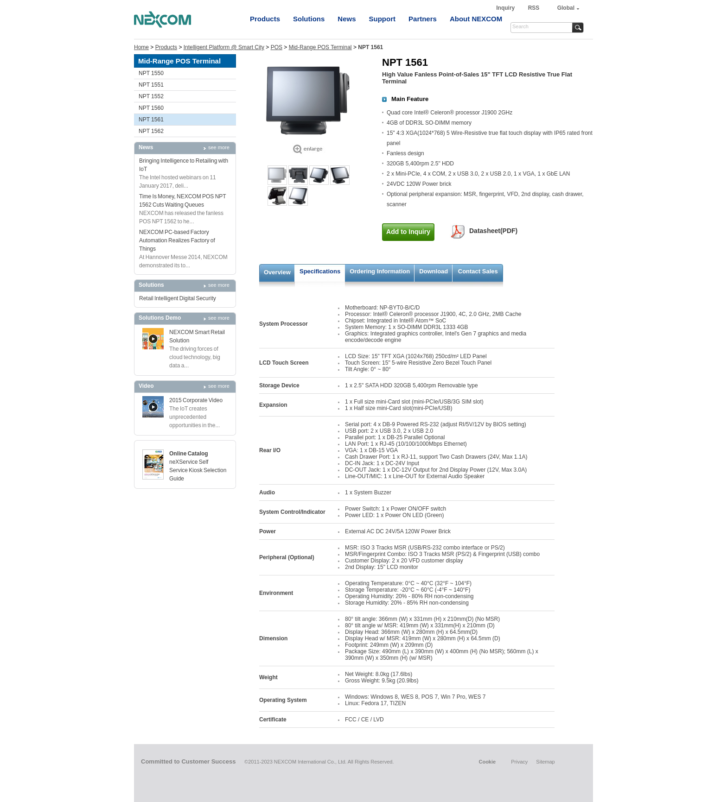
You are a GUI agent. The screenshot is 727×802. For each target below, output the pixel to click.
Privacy (519, 761)
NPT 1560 (151, 108)
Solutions (309, 19)
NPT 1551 (151, 85)
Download (433, 271)
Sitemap (545, 761)
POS (276, 47)
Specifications (320, 271)
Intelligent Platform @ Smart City (224, 47)
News (347, 19)
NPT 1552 (151, 96)
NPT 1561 (151, 119)
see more (219, 147)
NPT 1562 (151, 131)
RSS (534, 8)
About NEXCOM (476, 19)
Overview (277, 272)
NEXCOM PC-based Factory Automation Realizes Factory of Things (177, 240)
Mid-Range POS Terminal (320, 47)
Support (382, 19)
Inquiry (506, 8)
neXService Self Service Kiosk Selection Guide (197, 470)
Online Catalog (188, 453)
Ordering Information (380, 271)
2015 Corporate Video (196, 400)
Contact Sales (478, 271)
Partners (422, 19)
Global (565, 8)
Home (141, 47)
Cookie (487, 761)
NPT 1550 (151, 73)
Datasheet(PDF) (493, 230)
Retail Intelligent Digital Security (177, 298)
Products (265, 19)
